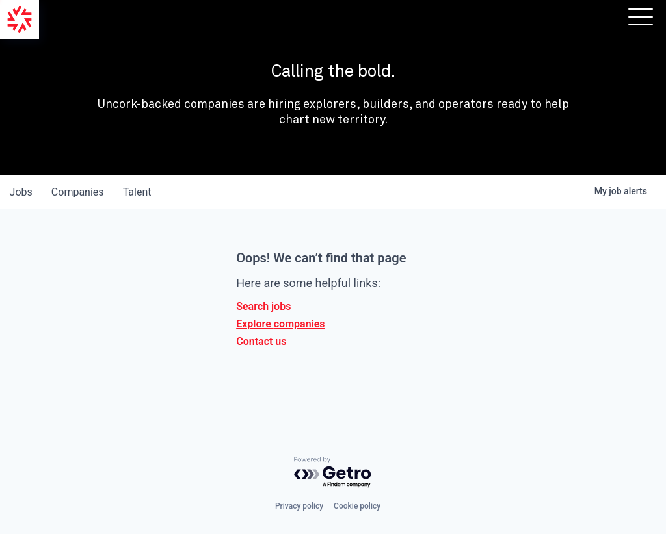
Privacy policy (299, 506)
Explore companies (280, 324)
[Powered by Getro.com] (333, 473)
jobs (21, 192)
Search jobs (263, 306)
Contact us (261, 341)
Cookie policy (357, 506)
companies (80, 192)
